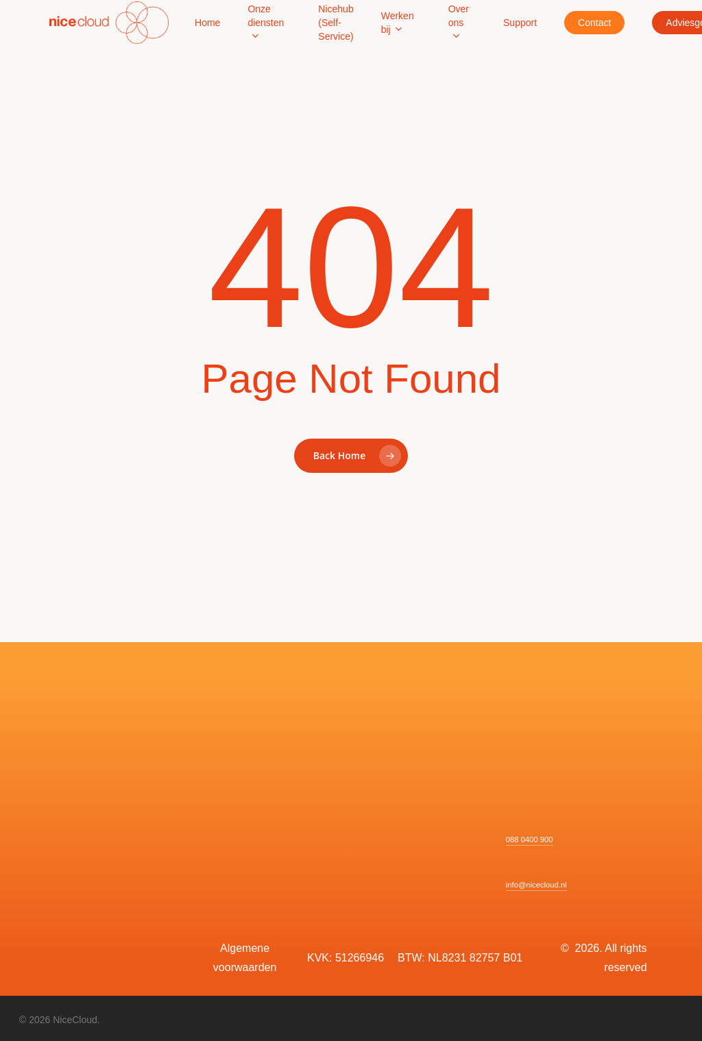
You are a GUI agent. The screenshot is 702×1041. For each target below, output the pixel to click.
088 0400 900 (529, 839)
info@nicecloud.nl (536, 885)
